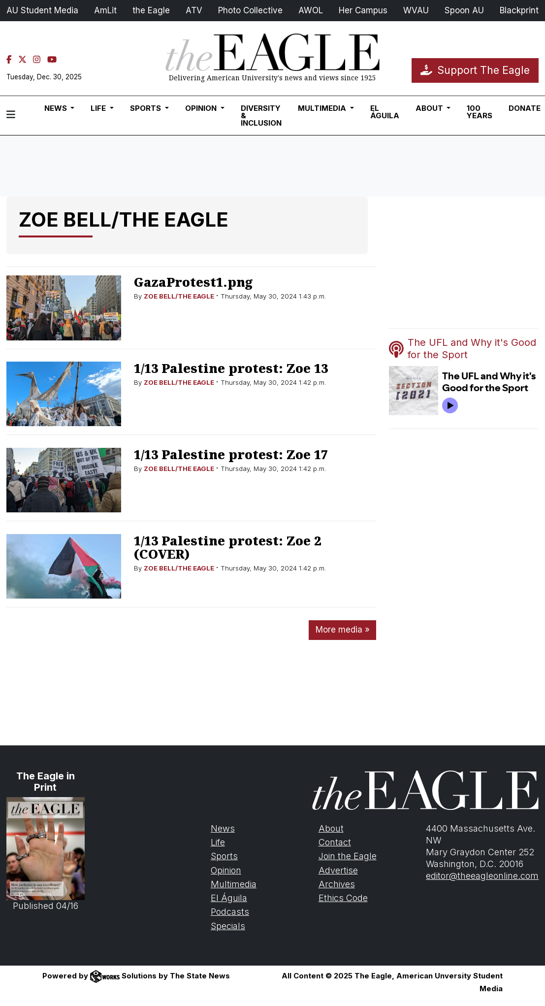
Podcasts (230, 911)
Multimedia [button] (323, 108)
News (223, 828)
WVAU (416, 10)
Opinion (226, 870)
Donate (525, 108)
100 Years (479, 111)
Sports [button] (146, 108)
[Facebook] (9, 60)
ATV (194, 10)
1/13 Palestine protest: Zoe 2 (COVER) (227, 547)
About (331, 828)
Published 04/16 (45, 854)
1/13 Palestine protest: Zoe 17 (231, 454)
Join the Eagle (348, 856)
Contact (335, 842)
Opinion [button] (202, 108)
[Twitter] (22, 60)
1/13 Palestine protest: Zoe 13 (231, 368)
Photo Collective (250, 10)
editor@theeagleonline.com (482, 876)
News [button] (56, 108)
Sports (224, 856)
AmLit (105, 10)
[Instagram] (36, 60)
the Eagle (151, 10)
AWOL (310, 10)
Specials (228, 926)
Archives (337, 884)
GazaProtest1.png (193, 281)
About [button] (430, 108)
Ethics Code (343, 898)
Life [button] (99, 108)
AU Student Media (42, 10)
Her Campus (363, 10)
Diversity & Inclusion (261, 115)
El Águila (384, 111)
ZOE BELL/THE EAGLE (179, 296)
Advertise (338, 870)
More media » (343, 630)
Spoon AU (464, 10)
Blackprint (519, 10)
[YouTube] (52, 60)
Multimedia (233, 884)
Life (218, 842)
